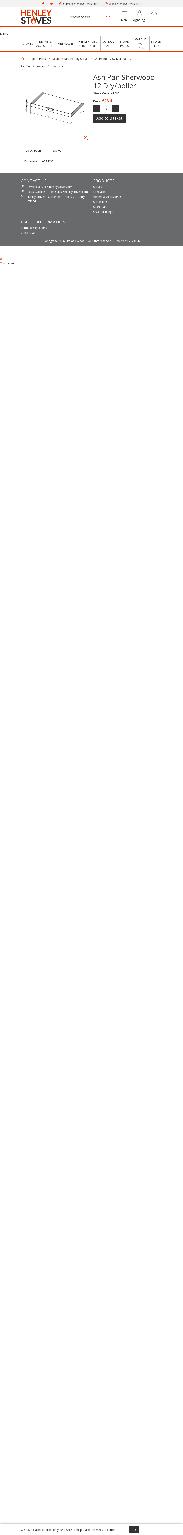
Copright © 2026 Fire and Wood (64, 241)
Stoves (27, 43)
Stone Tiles (156, 44)
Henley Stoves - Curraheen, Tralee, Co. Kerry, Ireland (53, 199)
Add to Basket (109, 118)
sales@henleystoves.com (123, 4)
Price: (97, 101)
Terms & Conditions (34, 228)
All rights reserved (99, 241)
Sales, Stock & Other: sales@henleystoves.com (54, 192)
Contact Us (28, 233)
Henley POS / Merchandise (88, 44)
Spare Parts (124, 44)
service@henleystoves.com (78, 4)
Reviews (56, 150)
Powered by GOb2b (127, 241)
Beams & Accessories (45, 44)
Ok (134, 1530)
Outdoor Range (109, 44)
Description (33, 150)
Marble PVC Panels (140, 43)
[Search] (108, 17)
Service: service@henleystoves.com (47, 187)
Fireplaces (66, 43)
